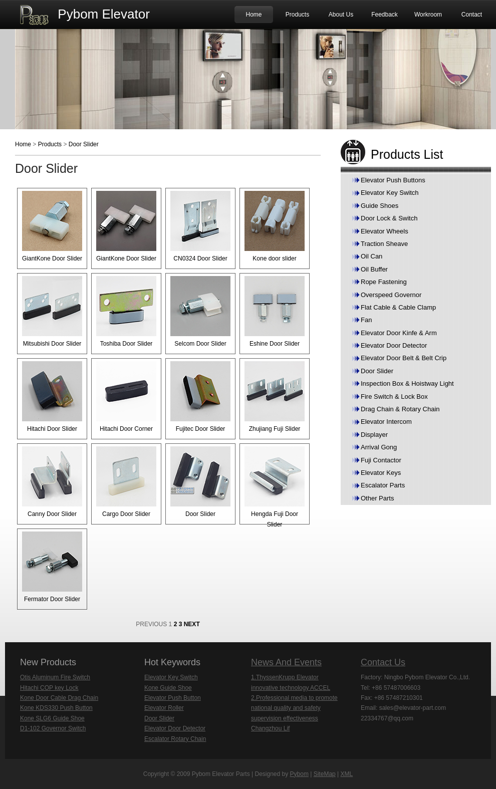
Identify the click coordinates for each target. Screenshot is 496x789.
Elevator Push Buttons (393, 180)
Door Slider (84, 144)
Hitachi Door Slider (52, 396)
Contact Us (383, 662)
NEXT (192, 624)
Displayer (374, 434)
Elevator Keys (381, 472)
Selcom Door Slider (200, 311)
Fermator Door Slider (52, 567)
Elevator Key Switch (390, 192)
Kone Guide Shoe (168, 687)
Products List (407, 154)
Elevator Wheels (384, 231)
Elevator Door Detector (394, 345)
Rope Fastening (384, 282)
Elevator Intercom (386, 421)
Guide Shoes (379, 205)
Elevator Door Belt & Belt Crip (403, 358)
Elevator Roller (164, 707)
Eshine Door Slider (274, 311)
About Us (341, 14)
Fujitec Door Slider (200, 396)
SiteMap (325, 773)
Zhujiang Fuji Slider (274, 396)
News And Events (286, 662)
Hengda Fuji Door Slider (274, 487)
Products (297, 14)
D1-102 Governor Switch (53, 728)
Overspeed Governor (391, 295)
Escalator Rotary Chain (175, 738)
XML (347, 773)
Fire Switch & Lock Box (394, 396)
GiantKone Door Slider (52, 226)
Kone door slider (274, 226)
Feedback (384, 14)
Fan (366, 320)
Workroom (428, 14)
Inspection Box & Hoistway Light (407, 383)
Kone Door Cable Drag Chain (59, 697)
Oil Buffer (374, 269)
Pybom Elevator (104, 14)
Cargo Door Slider (126, 481)
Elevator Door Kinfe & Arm (399, 333)
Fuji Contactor (381, 460)
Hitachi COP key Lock (49, 687)
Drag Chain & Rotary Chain (400, 409)
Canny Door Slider (52, 481)
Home (253, 14)
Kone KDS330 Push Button (56, 707)
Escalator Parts (383, 485)
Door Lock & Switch (389, 218)
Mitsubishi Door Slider (52, 311)
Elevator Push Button (172, 697)
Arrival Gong (379, 447)
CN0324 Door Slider (200, 226)
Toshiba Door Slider (126, 311)
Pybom (299, 773)
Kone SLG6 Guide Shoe (52, 718)
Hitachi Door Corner (126, 396)
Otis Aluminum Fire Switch (55, 677)
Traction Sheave (384, 243)
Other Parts (377, 498)
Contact (471, 14)
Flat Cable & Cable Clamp (398, 307)
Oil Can (371, 256)
